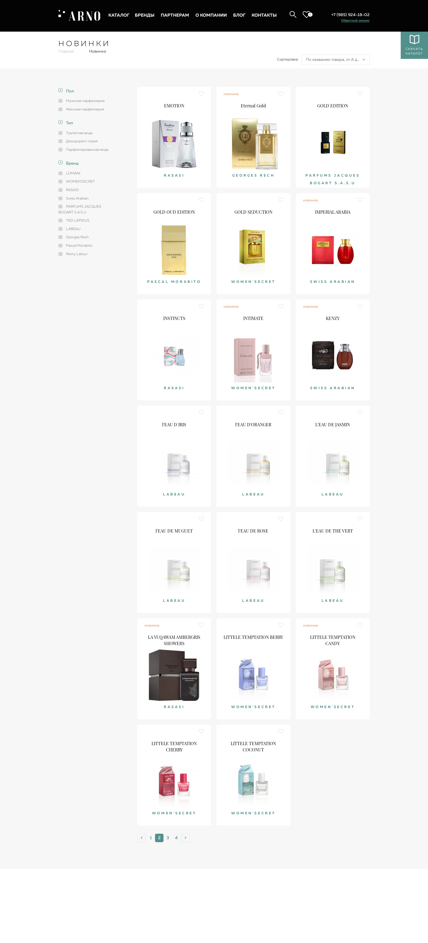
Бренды (144, 15)
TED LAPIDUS (78, 220)
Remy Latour (77, 254)
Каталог (118, 15)
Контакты (264, 15)
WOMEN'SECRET (80, 181)
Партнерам (175, 15)
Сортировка (287, 59)
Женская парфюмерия (85, 109)
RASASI (72, 190)
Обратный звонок (355, 20)
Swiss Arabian (77, 198)
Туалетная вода (79, 133)
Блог (239, 15)
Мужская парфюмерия (85, 101)
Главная (66, 51)
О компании (211, 15)
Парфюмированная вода (87, 150)
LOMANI (73, 173)
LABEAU (73, 229)
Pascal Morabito (79, 245)
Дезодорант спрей (82, 141)
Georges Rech (77, 237)
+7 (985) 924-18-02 (350, 15)
